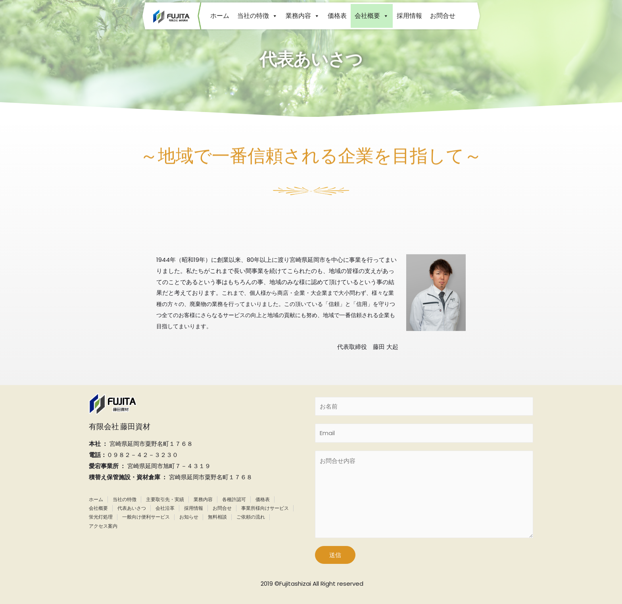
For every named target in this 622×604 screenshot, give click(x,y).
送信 (335, 555)
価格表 (337, 15)
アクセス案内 (103, 526)
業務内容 (303, 15)
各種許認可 (234, 499)
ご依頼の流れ (250, 516)
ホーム (219, 15)
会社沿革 (165, 508)
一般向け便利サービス (146, 516)
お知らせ (188, 516)
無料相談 (217, 516)
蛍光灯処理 (101, 516)
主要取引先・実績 (165, 499)
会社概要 (372, 15)
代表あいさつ (131, 508)
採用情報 (409, 15)
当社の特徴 (257, 15)
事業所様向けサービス (265, 508)
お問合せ (442, 15)
